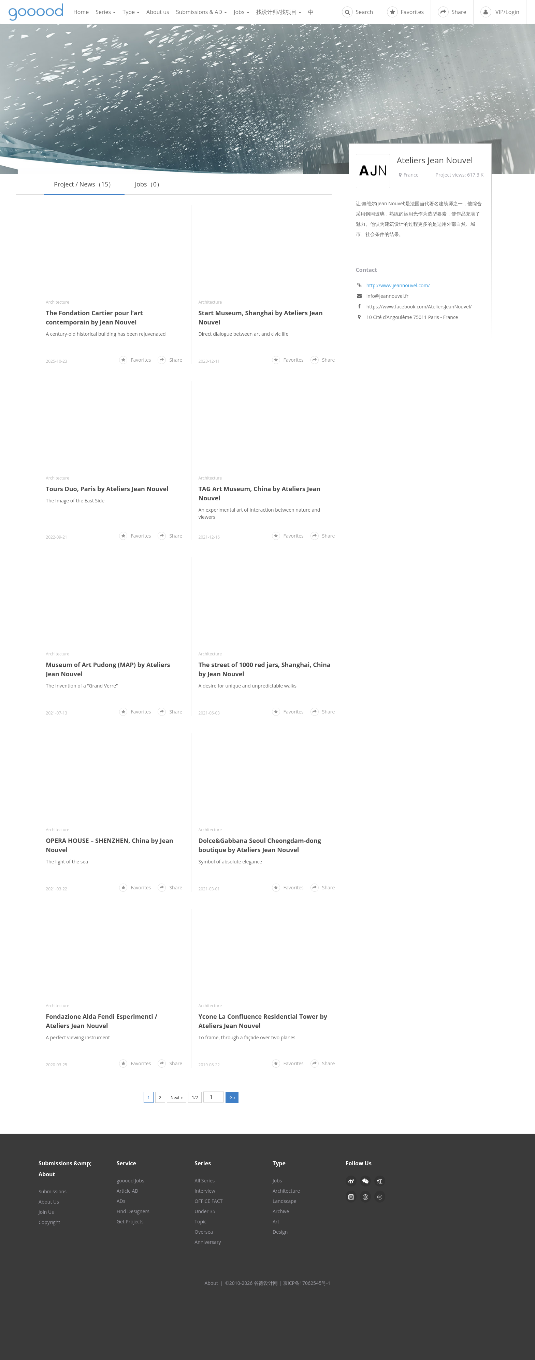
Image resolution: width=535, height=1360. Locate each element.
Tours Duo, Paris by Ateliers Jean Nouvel (107, 489)
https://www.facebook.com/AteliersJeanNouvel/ (419, 307)
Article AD (128, 1191)
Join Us (46, 1212)
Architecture (57, 302)
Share (452, 11)
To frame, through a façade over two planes (247, 1037)
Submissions (53, 1191)
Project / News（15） (84, 184)
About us (157, 12)
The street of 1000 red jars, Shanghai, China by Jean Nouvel (255, 669)
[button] (365, 1181)
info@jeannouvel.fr (387, 296)
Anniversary (207, 1242)
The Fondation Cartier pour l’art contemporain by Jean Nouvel (94, 318)
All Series (204, 1180)
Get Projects (130, 1221)
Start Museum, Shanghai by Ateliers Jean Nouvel (261, 318)
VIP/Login (499, 11)
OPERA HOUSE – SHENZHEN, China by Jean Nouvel (109, 845)
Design (280, 1232)
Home (81, 12)
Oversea (203, 1232)
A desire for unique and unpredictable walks (248, 686)
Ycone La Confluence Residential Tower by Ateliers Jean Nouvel (263, 1021)
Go (232, 1097)
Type (131, 12)
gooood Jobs (130, 1180)
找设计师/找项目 (278, 12)
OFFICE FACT (208, 1201)
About (211, 1283)
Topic (200, 1221)
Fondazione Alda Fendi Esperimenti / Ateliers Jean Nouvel (101, 1021)
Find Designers (133, 1211)
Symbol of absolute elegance (230, 862)
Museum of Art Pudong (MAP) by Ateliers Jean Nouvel (108, 669)
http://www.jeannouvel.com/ (398, 285)
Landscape (285, 1201)
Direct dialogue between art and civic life (244, 334)
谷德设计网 (36, 12)
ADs (121, 1201)
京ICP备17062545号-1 (307, 1283)
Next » (177, 1097)
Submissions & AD (201, 12)
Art (276, 1221)
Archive (281, 1211)
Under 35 (204, 1211)
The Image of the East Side (75, 501)
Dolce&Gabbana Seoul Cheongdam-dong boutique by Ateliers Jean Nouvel (260, 845)
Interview (204, 1191)
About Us (49, 1201)
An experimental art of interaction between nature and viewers (259, 514)
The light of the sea (67, 862)
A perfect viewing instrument (78, 1037)
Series (106, 12)
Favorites (405, 11)
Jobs (241, 12)
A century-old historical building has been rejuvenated (105, 334)
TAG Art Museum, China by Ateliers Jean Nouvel (259, 493)
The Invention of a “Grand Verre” (82, 686)
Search (357, 11)
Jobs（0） (149, 184)
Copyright (49, 1222)
